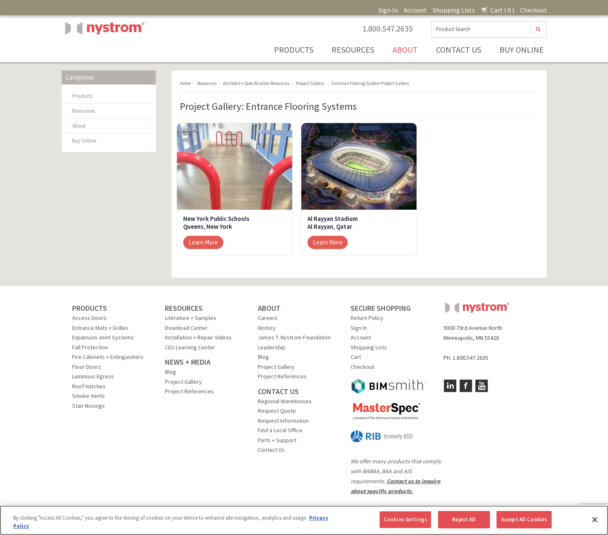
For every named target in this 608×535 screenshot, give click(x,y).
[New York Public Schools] (234, 166)
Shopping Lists (454, 10)
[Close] (595, 520)
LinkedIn (450, 385)
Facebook (465, 385)
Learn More (203, 242)
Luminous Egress (93, 376)
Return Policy (367, 318)
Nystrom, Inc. (103, 49)
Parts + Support (277, 440)
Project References (189, 391)
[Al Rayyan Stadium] (359, 166)
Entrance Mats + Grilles (100, 328)
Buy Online (521, 49)
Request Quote (277, 410)
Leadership (272, 347)
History (267, 328)
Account (415, 10)
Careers (268, 318)
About (405, 49)
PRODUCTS (89, 308)
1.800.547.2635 (387, 28)
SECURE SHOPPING (381, 308)
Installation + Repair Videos (198, 337)
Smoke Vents (88, 395)
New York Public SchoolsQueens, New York (216, 223)
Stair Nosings (88, 405)
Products (293, 49)
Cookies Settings (405, 519)
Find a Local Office (280, 430)
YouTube (481, 385)
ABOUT (269, 308)
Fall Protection (90, 347)
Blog (170, 371)
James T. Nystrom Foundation (294, 337)
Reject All (463, 519)
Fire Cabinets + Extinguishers (107, 357)
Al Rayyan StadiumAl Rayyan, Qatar (333, 223)
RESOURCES (184, 308)
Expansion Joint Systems (103, 337)
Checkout (533, 10)
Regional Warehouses (285, 401)
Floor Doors (86, 366)
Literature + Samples (190, 318)
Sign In (388, 10)
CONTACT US (278, 391)
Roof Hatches (89, 386)
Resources (353, 49)
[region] (304, 520)
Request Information (283, 420)
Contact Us (458, 49)
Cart (356, 357)
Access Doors (89, 318)
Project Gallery (183, 381)
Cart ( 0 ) (497, 10)
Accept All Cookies (524, 519)
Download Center (186, 328)
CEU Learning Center (190, 347)
